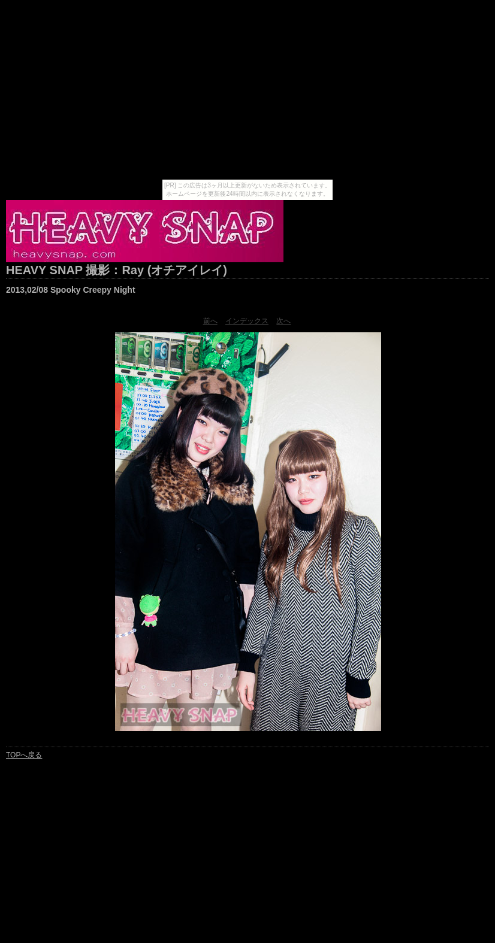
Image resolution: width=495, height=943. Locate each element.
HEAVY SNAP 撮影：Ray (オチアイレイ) (116, 270)
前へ (210, 321)
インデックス (246, 321)
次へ (283, 321)
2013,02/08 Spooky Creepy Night (70, 290)
